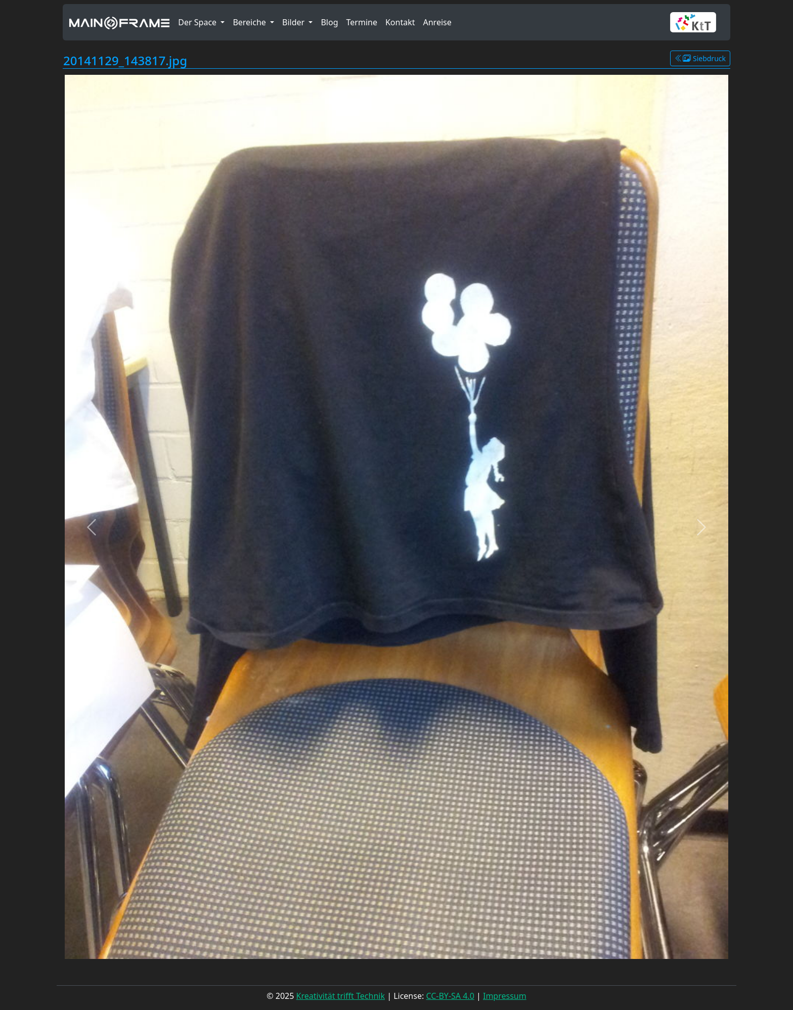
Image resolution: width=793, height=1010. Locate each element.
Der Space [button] (198, 22)
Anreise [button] (437, 22)
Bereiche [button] (250, 22)
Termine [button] (361, 22)
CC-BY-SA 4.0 (450, 995)
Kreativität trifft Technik (340, 995)
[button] (697, 22)
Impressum (504, 995)
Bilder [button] (294, 22)
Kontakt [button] (400, 22)
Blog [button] (329, 22)
